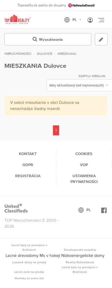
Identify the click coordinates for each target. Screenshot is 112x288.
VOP (84, 164)
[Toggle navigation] (101, 20)
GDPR (27, 164)
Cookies (83, 153)
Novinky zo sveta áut (29, 278)
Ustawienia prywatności (84, 178)
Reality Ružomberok (80, 262)
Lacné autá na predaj (29, 271)
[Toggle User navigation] (90, 20)
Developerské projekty (80, 249)
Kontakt (28, 153)
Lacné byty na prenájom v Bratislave (80, 269)
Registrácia (27, 175)
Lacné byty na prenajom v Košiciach (29, 247)
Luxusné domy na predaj (29, 262)
